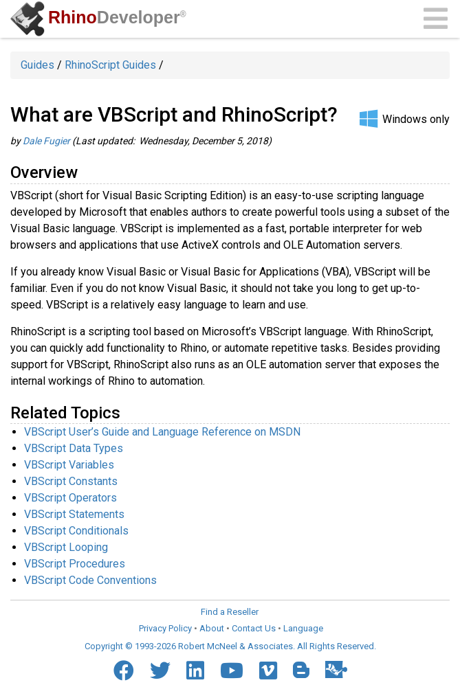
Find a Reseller (230, 612)
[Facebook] (124, 670)
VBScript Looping (66, 547)
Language (303, 628)
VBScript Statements (74, 514)
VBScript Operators (70, 497)
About (211, 628)
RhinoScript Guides (110, 64)
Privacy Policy (165, 628)
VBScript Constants (71, 481)
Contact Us (254, 628)
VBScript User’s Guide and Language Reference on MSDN (162, 431)
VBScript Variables (69, 464)
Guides (37, 64)
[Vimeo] (268, 670)
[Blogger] (301, 670)
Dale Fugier (46, 140)
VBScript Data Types (73, 448)
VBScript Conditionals (76, 530)
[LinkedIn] (195, 670)
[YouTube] (231, 670)
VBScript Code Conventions (90, 580)
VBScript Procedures (74, 563)
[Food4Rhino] (336, 669)
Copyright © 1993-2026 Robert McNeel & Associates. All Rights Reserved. (230, 646)
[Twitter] (160, 670)
